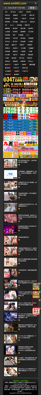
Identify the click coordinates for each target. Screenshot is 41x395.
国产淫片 (15, 41)
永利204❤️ (8, 74)
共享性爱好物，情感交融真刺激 (27, 270)
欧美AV (21, 12)
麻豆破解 (19, 25)
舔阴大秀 (27, 25)
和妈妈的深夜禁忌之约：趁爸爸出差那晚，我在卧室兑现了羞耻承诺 (27, 250)
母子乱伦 (7, 41)
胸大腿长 (15, 28)
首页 (6, 12)
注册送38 (15, 48)
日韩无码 (28, 12)
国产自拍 (13, 12)
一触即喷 (23, 51)
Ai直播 (7, 58)
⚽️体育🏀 (7, 68)
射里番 (7, 45)
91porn (12, 25)
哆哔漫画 (7, 21)
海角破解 (7, 35)
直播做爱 (15, 61)
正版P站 (15, 54)
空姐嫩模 (31, 48)
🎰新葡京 (16, 74)
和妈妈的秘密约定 (23, 237)
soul (27, 35)
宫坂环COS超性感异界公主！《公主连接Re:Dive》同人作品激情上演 (27, 293)
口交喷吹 (15, 18)
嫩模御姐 (7, 28)
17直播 (30, 51)
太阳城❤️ (16, 71)
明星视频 (7, 18)
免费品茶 (22, 54)
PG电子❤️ (25, 71)
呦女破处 (14, 58)
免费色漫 (7, 38)
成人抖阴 (30, 31)
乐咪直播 (7, 51)
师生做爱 (23, 41)
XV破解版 (20, 35)
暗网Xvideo (24, 21)
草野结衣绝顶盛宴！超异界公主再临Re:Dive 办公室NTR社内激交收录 (27, 217)
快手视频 (15, 21)
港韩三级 (31, 15)
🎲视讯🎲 (32, 64)
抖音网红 (15, 31)
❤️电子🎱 (16, 68)
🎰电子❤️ (7, 64)
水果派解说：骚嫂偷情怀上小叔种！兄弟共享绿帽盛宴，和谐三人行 (27, 173)
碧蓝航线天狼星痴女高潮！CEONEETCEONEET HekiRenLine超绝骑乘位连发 (27, 348)
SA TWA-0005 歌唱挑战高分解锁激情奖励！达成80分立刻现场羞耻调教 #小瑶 (27, 315)
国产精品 (23, 38)
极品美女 (30, 28)
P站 (6, 25)
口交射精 (7, 31)
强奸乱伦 (7, 15)
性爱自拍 (7, 61)
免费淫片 (22, 45)
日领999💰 (25, 68)
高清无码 (29, 58)
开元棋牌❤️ (8, 71)
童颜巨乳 (15, 15)
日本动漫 (31, 18)
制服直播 (30, 54)
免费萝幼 (29, 45)
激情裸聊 (23, 31)
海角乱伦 (32, 21)
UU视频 (30, 41)
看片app (30, 61)
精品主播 (23, 28)
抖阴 (14, 35)
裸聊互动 (15, 51)
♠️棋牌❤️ (24, 64)
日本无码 (15, 38)
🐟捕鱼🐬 (16, 64)
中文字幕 (23, 15)
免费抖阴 (23, 61)
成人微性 (7, 54)
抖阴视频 (30, 38)
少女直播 (23, 48)
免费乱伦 (7, 48)
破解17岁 (14, 45)
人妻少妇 (23, 18)
